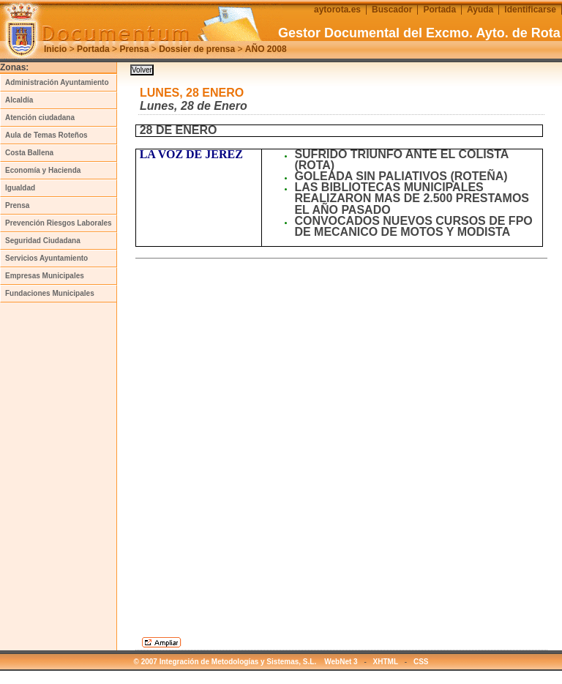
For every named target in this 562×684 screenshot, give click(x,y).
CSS (421, 662)
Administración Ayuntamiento (57, 82)
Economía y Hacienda (42, 170)
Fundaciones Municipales (49, 293)
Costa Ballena (29, 153)
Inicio (55, 49)
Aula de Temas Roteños (46, 135)
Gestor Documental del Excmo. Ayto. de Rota (419, 33)
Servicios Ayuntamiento (46, 258)
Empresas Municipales (44, 276)
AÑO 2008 (266, 49)
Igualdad (20, 188)
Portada (93, 49)
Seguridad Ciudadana (42, 241)
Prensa (134, 49)
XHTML (385, 662)
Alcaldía (19, 100)
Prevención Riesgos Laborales (58, 223)
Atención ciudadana (40, 118)
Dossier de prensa (197, 49)
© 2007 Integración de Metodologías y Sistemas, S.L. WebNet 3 (246, 662)
